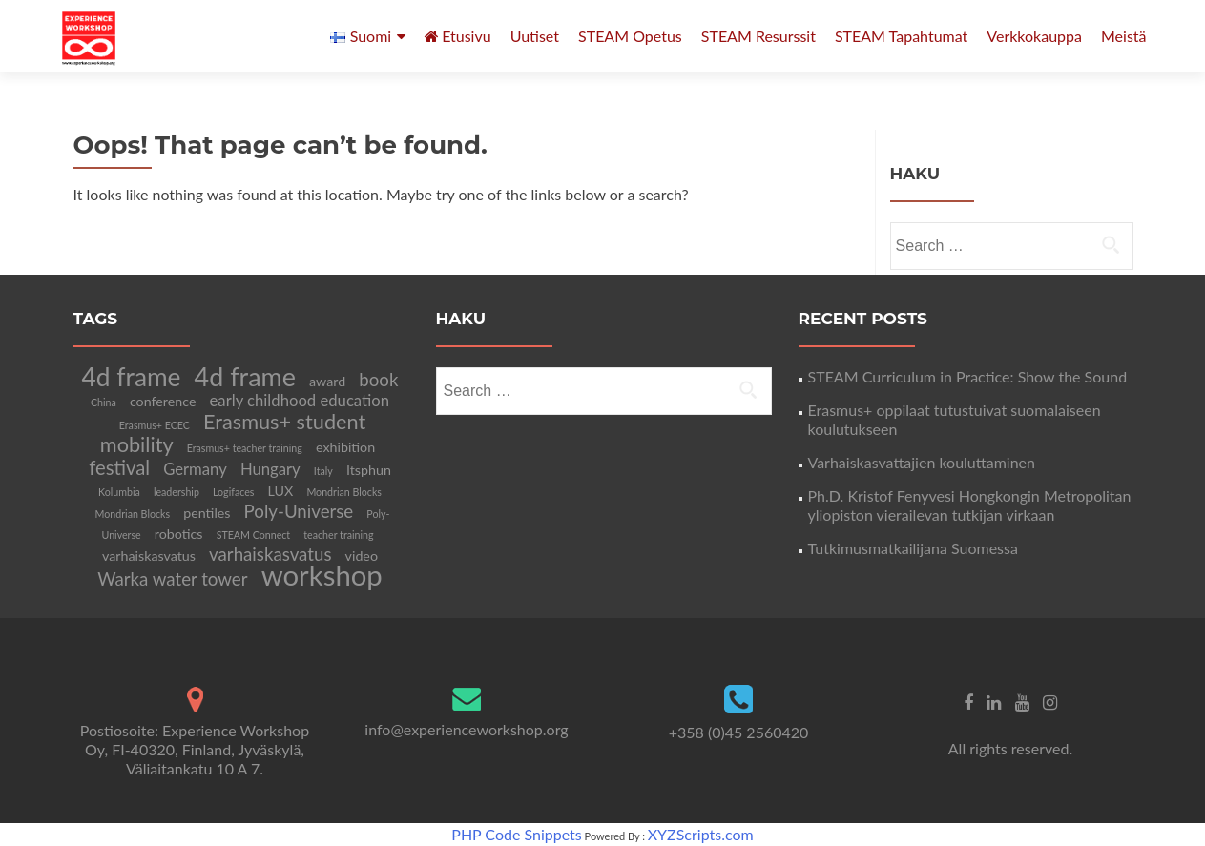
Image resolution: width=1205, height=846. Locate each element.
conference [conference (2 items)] (163, 401)
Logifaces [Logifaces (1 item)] (233, 491)
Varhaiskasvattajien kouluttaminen (921, 462)
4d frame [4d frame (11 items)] (131, 376)
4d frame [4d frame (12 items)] (245, 376)
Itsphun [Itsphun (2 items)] (368, 470)
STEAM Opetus (630, 36)
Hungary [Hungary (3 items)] (270, 469)
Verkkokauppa (1034, 36)
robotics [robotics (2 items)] (179, 534)
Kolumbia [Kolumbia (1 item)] (119, 491)
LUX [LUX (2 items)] (281, 491)
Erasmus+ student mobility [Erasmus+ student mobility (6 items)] (232, 433)
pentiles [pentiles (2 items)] (206, 513)
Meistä (1124, 36)
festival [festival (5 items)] (119, 467)
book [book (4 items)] (378, 379)
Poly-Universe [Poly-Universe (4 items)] (299, 511)
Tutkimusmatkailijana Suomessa (913, 548)
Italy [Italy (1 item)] (323, 470)
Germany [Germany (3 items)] (195, 469)
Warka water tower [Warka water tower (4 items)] (172, 578)
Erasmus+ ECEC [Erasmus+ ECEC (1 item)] (154, 425)
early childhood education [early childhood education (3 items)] (300, 400)
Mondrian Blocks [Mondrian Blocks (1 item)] (344, 491)
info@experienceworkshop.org (466, 729)
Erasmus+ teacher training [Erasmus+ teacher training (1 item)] (244, 448)
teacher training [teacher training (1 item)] (338, 534)
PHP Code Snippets (516, 834)
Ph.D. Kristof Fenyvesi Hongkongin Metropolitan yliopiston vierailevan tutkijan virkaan (970, 505)
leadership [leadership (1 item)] (176, 491)
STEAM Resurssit (758, 36)
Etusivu (458, 36)
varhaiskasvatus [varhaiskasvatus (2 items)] (149, 555)
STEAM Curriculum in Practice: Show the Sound (968, 376)
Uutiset (534, 36)
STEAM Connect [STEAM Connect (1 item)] (254, 534)
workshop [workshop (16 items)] (322, 574)
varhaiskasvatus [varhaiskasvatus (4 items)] (270, 554)
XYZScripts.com (701, 834)
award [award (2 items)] (327, 381)
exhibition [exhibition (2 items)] (345, 447)
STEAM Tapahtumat (901, 36)
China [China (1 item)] (103, 402)
